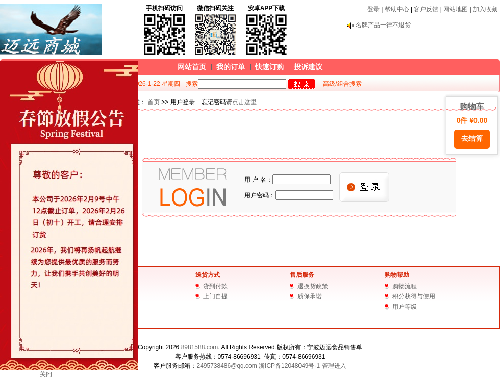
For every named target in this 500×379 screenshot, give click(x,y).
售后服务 (302, 275)
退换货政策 (312, 286)
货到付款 (215, 286)
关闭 (46, 374)
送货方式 (207, 275)
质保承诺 (309, 296)
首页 (153, 102)
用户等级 (404, 306)
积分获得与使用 (413, 296)
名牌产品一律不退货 (383, 25)
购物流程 (404, 286)
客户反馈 (426, 9)
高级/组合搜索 (342, 83)
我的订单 (230, 67)
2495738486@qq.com (226, 365)
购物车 (472, 125)
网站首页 (192, 67)
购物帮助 (397, 275)
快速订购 (269, 67)
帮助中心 (397, 9)
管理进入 (334, 365)
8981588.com (199, 347)
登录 (373, 9)
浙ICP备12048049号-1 (289, 365)
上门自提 (215, 296)
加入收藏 (485, 9)
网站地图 (455, 9)
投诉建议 (308, 67)
